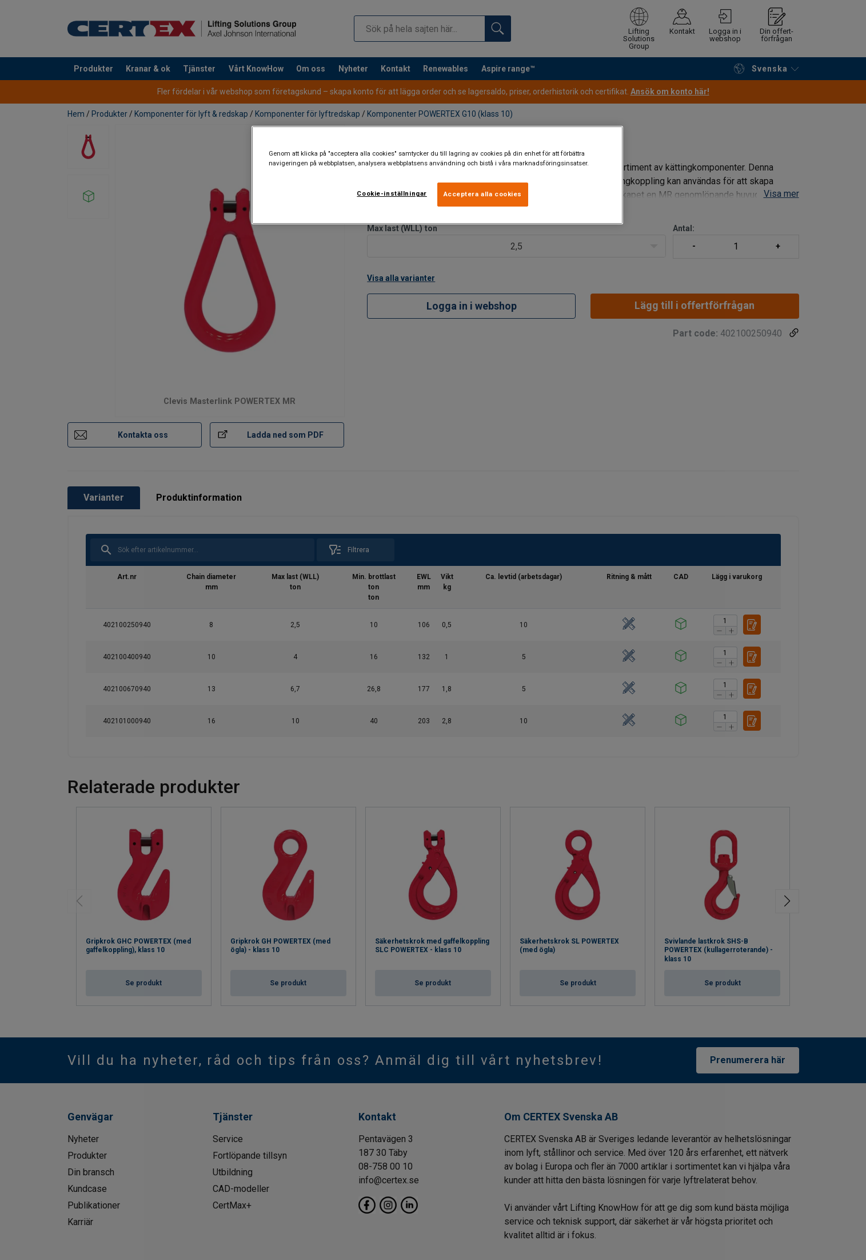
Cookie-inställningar (391, 193)
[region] (437, 175)
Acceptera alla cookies (483, 194)
